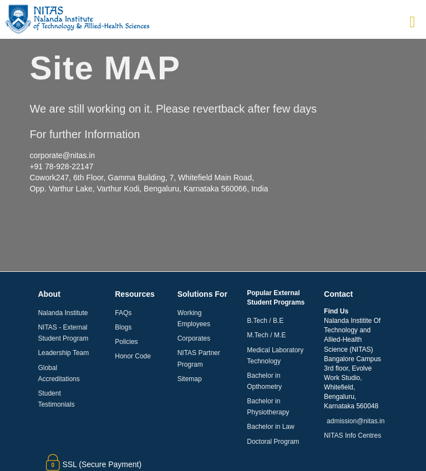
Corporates (194, 338)
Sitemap (190, 379)
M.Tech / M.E (266, 335)
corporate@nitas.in (62, 155)
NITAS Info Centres (352, 435)
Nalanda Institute (63, 313)
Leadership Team (63, 353)
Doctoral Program (273, 441)
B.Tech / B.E (265, 321)
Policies (126, 342)
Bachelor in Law (270, 427)
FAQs (123, 313)
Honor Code (133, 356)
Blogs (123, 327)
